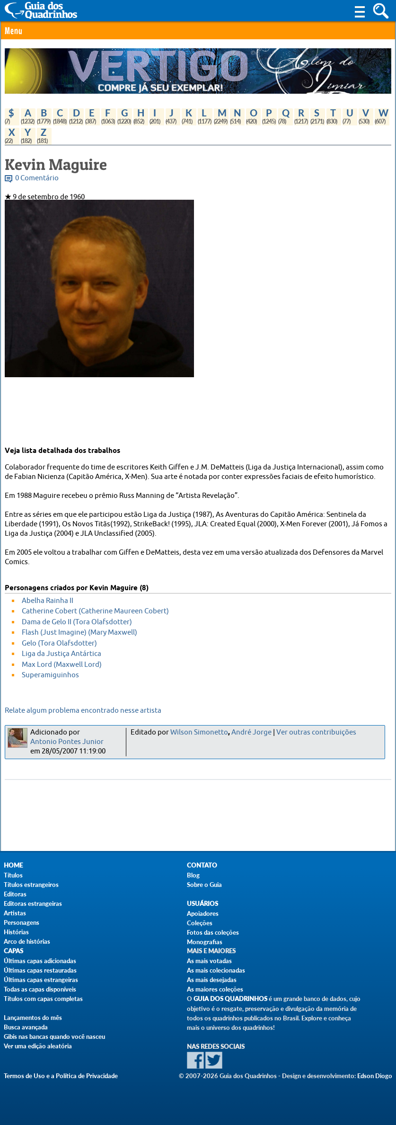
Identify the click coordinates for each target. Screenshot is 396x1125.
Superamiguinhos (50, 675)
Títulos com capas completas (43, 998)
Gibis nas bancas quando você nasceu (54, 1036)
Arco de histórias (27, 941)
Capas (13, 951)
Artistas (15, 913)
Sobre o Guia (204, 884)
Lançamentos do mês (33, 1017)
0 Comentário (37, 178)
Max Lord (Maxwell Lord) (62, 664)
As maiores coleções (215, 989)
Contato (202, 865)
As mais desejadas (212, 979)
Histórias (16, 932)
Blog (193, 875)
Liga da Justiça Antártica (61, 653)
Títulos (13, 875)
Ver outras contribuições (316, 732)
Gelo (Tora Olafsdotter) (59, 643)
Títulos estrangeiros (31, 884)
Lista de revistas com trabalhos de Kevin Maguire (83, 216)
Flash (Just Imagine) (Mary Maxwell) (79, 632)
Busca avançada (26, 1027)
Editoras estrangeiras (33, 903)
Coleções (199, 923)
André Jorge (251, 732)
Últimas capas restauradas (40, 970)
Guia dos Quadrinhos (230, 998)
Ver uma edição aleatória (38, 1046)
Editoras (15, 894)
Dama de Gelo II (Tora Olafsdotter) (77, 622)
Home (13, 865)
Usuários (202, 903)
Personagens (21, 922)
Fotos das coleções (213, 932)
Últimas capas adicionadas (40, 961)
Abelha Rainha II (47, 600)
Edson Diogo (374, 1076)
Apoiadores (203, 913)
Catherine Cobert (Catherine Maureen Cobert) (95, 611)
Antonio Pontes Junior (67, 741)
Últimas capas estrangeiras (41, 979)
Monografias (204, 942)
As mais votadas (209, 961)
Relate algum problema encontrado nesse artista (83, 710)
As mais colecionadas (216, 970)
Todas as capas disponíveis (40, 989)
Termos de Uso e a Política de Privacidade (61, 1076)
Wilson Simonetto (199, 732)
